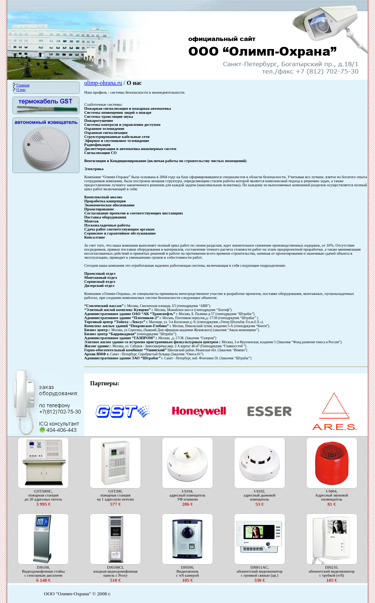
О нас (21, 89)
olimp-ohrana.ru (103, 83)
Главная (23, 85)
